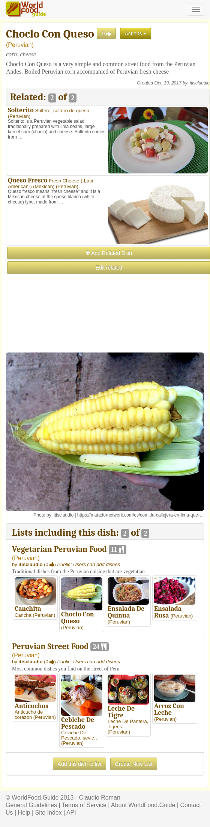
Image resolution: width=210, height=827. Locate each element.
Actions (136, 33)
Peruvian (20, 45)
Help (24, 812)
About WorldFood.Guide (143, 805)
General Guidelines (31, 805)
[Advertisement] (107, 327)
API (71, 812)
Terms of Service (84, 805)
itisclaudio (200, 83)
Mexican (44, 186)
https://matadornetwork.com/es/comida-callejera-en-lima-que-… (140, 515)
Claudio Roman (99, 797)
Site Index (48, 812)
